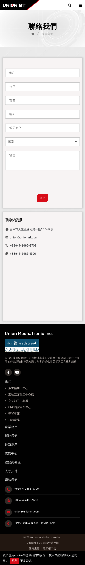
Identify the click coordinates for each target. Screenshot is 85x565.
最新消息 (11, 445)
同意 (14, 560)
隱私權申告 (49, 548)
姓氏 (11, 73)
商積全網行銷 (50, 542)
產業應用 (11, 427)
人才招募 (11, 471)
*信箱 (11, 100)
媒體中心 (11, 453)
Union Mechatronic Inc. (47, 537)
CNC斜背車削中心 (19, 407)
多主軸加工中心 (18, 388)
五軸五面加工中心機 (21, 394)
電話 (11, 114)
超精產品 (14, 420)
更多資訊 (26, 560)
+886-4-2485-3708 (23, 245)
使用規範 (34, 548)
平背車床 (14, 413)
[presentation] (42, 183)
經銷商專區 (13, 462)
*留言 (11, 155)
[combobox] (42, 142)
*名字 (11, 86)
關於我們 (11, 436)
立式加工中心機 (18, 401)
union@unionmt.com (24, 237)
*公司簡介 (14, 128)
